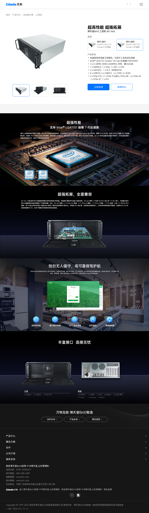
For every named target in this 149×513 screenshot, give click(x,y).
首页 (8, 15)
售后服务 (97, 419)
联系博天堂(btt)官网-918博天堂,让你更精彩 (82, 489)
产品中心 (17, 15)
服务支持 (10, 459)
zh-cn (25, 509)
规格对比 (121, 87)
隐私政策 (108, 489)
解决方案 (10, 441)
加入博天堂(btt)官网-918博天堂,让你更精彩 (39, 489)
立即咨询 (98, 87)
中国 (9, 509)
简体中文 (17, 509)
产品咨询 (74, 419)
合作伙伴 (52, 419)
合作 (8, 447)
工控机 (39, 15)
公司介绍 (10, 453)
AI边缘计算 (28, 15)
